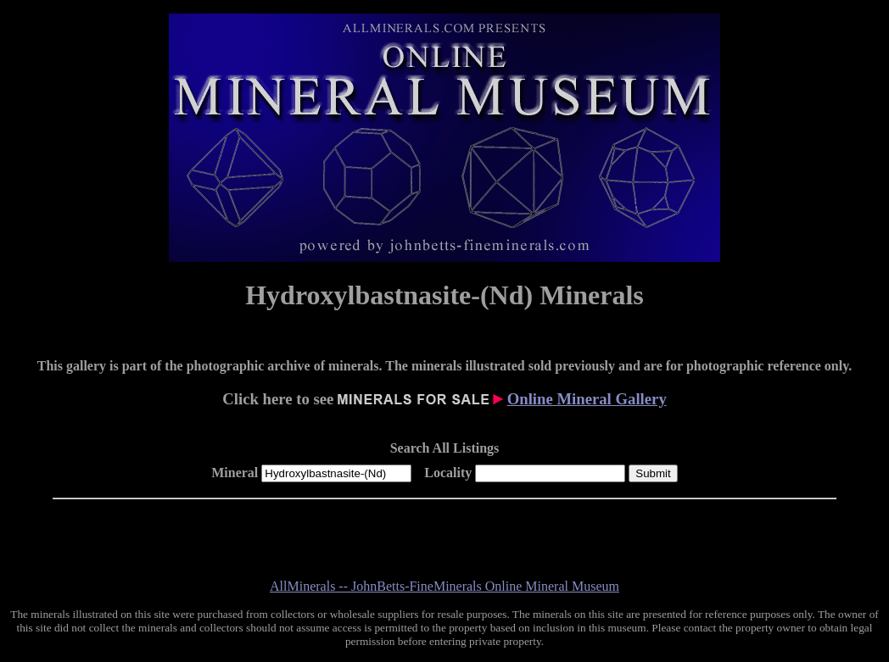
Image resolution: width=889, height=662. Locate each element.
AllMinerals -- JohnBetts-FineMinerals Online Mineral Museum (444, 586)
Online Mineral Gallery (587, 399)
